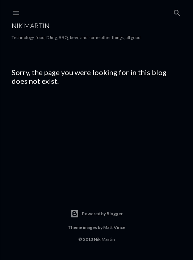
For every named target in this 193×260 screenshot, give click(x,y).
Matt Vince (114, 227)
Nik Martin (31, 26)
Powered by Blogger (96, 213)
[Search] (177, 11)
